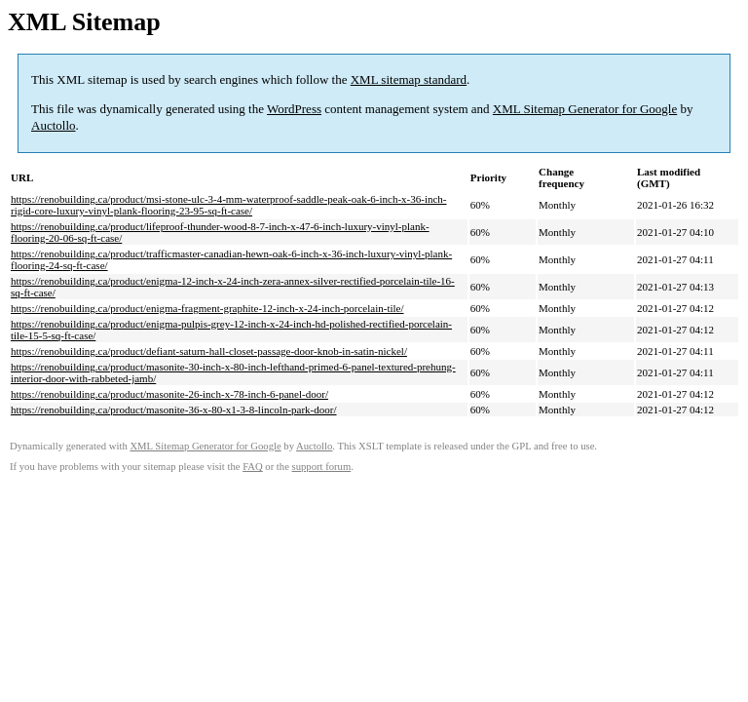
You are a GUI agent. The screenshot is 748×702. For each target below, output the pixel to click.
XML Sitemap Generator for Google (585, 108)
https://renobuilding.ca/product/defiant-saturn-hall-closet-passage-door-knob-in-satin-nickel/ (209, 351)
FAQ (253, 466)
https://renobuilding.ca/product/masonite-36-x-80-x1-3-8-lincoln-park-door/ (174, 409)
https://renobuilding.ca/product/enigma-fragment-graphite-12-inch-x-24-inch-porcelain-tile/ (207, 308)
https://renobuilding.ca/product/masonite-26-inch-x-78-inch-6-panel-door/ (169, 394)
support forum (322, 466)
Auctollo (53, 125)
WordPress (294, 108)
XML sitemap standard (409, 79)
